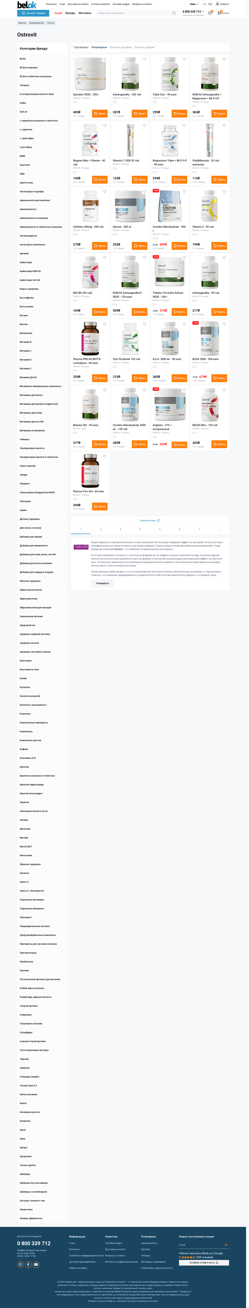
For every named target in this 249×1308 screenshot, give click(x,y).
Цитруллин (26, 1156)
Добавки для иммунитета (34, 545)
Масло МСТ (26, 846)
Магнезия (25, 829)
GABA (23, 103)
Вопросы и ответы (142, 4)
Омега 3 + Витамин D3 (32, 890)
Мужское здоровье (30, 864)
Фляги (23, 1103)
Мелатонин (26, 855)
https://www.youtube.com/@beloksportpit (36, 1264)
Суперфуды (26, 1032)
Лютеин (24, 820)
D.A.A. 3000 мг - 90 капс (167, 359)
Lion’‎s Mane (26, 147)
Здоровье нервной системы (35, 634)
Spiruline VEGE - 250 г (86, 94)
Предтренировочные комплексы (38, 935)
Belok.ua (22, 23)
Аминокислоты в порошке (34, 218)
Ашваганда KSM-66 (30, 271)
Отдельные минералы (32, 908)
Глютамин (25, 501)
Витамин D (25, 359)
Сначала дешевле (120, 47)
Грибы (23, 510)
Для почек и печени (30, 528)
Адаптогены (26, 182)
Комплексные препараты (34, 722)
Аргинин (24, 253)
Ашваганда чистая (30, 280)
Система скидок (121, 4)
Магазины (85, 13)
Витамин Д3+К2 (28, 377)
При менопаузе (28, 952)
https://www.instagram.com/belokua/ (20, 1264)
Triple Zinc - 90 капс (165, 94)
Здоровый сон (27, 625)
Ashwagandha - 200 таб (127, 94)
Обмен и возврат (78, 1268)
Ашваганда (26, 262)
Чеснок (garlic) (28, 1165)
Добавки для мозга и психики (36, 563)
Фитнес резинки (28, 1094)
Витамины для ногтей (31, 421)
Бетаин (24, 315)
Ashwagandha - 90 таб (205, 292)
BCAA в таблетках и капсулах (36, 76)
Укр (205, 4)
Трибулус (25, 1068)
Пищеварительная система (35, 926)
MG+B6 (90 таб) (82, 292)
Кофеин (24, 749)
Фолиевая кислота (30, 1112)
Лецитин (24, 802)
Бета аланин (26, 306)
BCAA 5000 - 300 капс (205, 359)
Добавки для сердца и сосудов (36, 572)
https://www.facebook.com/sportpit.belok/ (28, 1264)
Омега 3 (24, 882)
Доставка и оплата (78, 4)
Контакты (51, 4)
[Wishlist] (105, 59)
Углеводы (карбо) (29, 1076)
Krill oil (23, 111)
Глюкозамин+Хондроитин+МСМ (37, 492)
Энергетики (26, 1209)
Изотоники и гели (29, 669)
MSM (22, 156)
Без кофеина (27, 297)
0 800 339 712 (34, 1243)
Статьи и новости (100, 4)
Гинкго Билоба (28, 466)
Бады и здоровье (29, 289)
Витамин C (25, 350)
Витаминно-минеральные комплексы (40, 386)
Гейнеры (24, 439)
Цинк (22, 1138)
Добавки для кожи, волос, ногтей (38, 554)
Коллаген (25, 687)
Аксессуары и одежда (32, 191)
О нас (62, 4)
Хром (23, 1129)
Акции (58, 13)
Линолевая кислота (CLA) (34, 811)
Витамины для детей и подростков (39, 404)
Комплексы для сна (30, 740)
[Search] (174, 13)
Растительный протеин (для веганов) (40, 979)
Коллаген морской (30, 696)
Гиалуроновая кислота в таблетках (39, 457)
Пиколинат (26, 917)
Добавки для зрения (31, 536)
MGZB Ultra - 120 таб (204, 425)
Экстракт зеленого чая (32, 1200)
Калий (23, 678)
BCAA (23, 58)
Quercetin (25, 165)
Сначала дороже (144, 47)
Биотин (24, 324)
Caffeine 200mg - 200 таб (88, 226)
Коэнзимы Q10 (28, 758)
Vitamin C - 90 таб (203, 226)
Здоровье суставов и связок (35, 651)
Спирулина (26, 1014)
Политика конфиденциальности (86, 1255)
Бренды (70, 13)
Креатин (24, 767)
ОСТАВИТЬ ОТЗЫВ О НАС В (203, 1262)
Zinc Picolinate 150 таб (126, 359)
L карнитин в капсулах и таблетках (39, 120)
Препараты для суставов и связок (38, 944)
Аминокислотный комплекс (35, 200)
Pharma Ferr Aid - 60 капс (88, 491)
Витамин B (25, 342)
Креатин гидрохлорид (32, 784)
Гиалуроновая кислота (32, 448)
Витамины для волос (31, 395)
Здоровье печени (29, 643)
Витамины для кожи (31, 412)
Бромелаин (26, 333)
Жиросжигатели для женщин (35, 607)
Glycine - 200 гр (122, 226)
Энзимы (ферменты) (31, 1218)
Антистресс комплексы (32, 244)
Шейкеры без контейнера (34, 1183)
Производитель (36, 23)
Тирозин (24, 1059)
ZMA (22, 173)
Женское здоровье (30, 581)
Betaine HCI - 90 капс (85, 425)
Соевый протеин (29, 1006)
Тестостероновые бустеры (34, 1050)
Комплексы (26, 731)
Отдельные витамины (32, 899)
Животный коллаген (31, 590)
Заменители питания (31, 616)
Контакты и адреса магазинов (121, 1261)
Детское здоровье (30, 519)
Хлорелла (25, 1121)
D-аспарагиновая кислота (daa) (37, 94)
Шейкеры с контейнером (33, 1191)
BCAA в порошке (29, 67)
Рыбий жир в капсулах (32, 988)
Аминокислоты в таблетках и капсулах (41, 227)
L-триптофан (27, 138)
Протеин (24, 970)
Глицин (23, 474)
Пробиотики (26, 961)
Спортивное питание (31, 1023)
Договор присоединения (82, 1261)
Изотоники (26, 660)
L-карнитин (26, 129)
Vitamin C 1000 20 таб (126, 160)
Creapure (24, 85)
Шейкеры (25, 1174)
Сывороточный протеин (33, 1041)
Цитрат (24, 1147)
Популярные (99, 47)
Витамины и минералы (32, 430)
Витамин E (25, 368)
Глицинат (25, 483)
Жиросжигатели (28, 598)
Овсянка (24, 873)
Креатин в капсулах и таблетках (37, 775)
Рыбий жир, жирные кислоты (36, 997)
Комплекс (25, 713)
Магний (24, 837)
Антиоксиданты (28, 235)
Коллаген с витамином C (33, 705)
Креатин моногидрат (31, 793)
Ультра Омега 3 (28, 1085)
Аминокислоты (28, 209)
